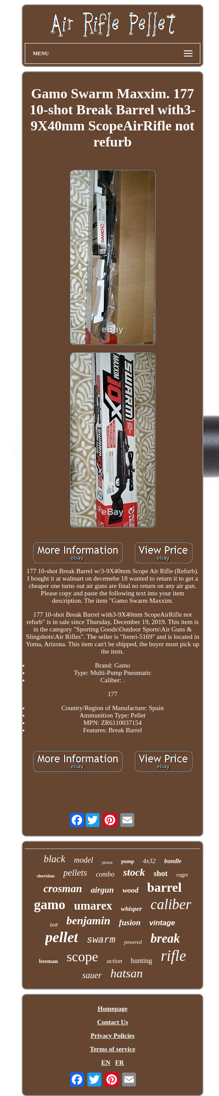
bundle (173, 861)
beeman (48, 961)
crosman (62, 888)
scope (82, 956)
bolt (54, 924)
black (54, 859)
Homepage (112, 1008)
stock (134, 872)
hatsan (126, 973)
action (114, 961)
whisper (131, 908)
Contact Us (112, 1022)
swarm (100, 940)
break (165, 938)
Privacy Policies (112, 1035)
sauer (91, 975)
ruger (182, 874)
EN (105, 1062)
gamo (49, 904)
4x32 (149, 860)
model (83, 860)
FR (119, 1062)
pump (127, 861)
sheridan (46, 875)
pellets (75, 872)
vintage (162, 923)
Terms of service (112, 1049)
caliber (171, 904)
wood (131, 890)
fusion (130, 922)
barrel (164, 887)
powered (133, 942)
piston (107, 862)
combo (105, 874)
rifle (173, 955)
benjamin (88, 920)
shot (161, 873)
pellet (61, 937)
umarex (93, 905)
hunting (141, 960)
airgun (102, 889)
